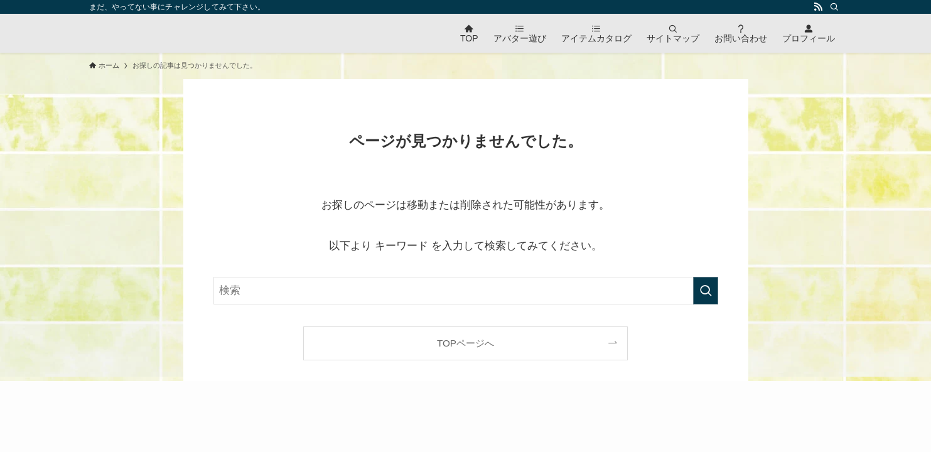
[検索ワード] (465, 290)
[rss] (818, 7)
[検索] (834, 7)
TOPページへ (465, 343)
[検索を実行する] (705, 290)
